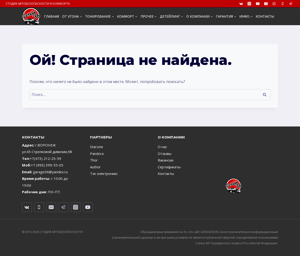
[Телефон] (282, 3)
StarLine (96, 146)
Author (95, 167)
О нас (162, 146)
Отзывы (164, 153)
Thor (94, 160)
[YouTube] (257, 3)
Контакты (166, 173)
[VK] (241, 3)
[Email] (266, 3)
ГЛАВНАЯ (51, 16)
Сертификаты (169, 167)
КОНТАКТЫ (265, 16)
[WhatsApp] (274, 3)
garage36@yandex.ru (50, 171)
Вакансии (165, 160)
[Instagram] (249, 3)
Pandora (97, 153)
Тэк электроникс (104, 173)
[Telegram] (290, 3)
